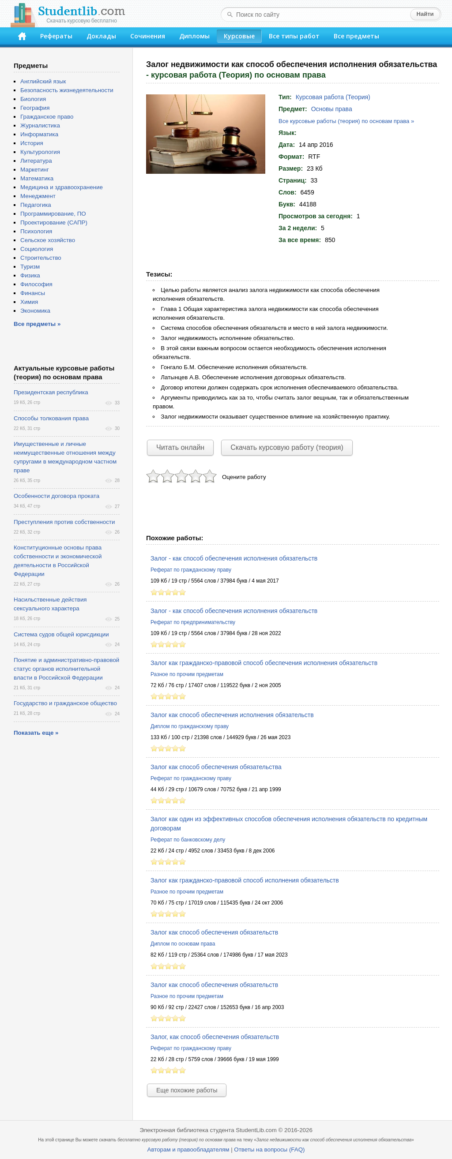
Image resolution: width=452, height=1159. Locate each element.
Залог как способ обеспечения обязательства (216, 766)
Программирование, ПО (53, 213)
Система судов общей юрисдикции (61, 634)
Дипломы (194, 36)
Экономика (35, 310)
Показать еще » (36, 732)
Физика (30, 275)
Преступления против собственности (64, 522)
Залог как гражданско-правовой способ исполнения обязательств (245, 880)
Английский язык (43, 81)
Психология (36, 231)
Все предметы (356, 36)
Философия (36, 284)
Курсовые (239, 36)
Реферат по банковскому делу (188, 840)
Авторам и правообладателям (188, 1149)
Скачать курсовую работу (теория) (286, 447)
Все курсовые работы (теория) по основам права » (346, 121)
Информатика (39, 134)
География (34, 108)
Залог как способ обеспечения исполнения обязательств (232, 714)
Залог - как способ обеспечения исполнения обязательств (234, 558)
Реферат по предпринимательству (193, 622)
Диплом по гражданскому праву (190, 726)
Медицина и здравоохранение (61, 187)
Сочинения (147, 36)
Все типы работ (294, 36)
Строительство (40, 257)
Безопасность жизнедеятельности (66, 90)
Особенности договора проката (56, 496)
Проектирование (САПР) (53, 222)
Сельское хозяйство (47, 240)
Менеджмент (38, 196)
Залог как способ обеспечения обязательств (214, 932)
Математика (36, 178)
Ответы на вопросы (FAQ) (269, 1149)
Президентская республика (51, 392)
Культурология (40, 152)
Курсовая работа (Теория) (333, 97)
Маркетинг (34, 169)
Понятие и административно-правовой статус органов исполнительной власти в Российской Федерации (66, 669)
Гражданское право (46, 116)
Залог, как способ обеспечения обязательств (215, 1036)
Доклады (101, 36)
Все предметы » (37, 324)
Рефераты (56, 36)
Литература (36, 160)
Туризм (30, 266)
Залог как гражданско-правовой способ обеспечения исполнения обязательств (264, 662)
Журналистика (40, 125)
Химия (29, 302)
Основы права (331, 108)
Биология (33, 99)
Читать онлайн (180, 447)
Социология (36, 249)
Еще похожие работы (186, 1090)
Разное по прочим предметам (187, 674)
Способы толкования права (51, 418)
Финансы (32, 293)
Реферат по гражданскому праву (191, 570)
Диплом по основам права (183, 944)
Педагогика (35, 205)
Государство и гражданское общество (65, 703)
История (31, 143)
